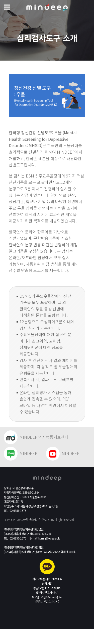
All (56, 519)
